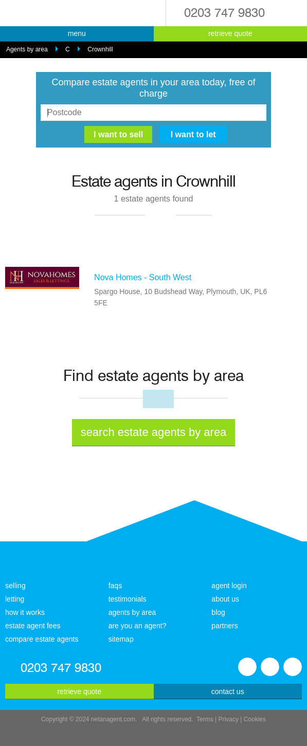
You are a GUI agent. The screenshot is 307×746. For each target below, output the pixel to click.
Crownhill (100, 49)
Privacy (229, 719)
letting (14, 599)
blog (218, 612)
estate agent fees (32, 626)
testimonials (128, 599)
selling (15, 585)
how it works (25, 612)
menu (77, 33)
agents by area (132, 612)
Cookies (255, 719)
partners (224, 626)
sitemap (121, 639)
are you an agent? (138, 626)
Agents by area (27, 49)
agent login (229, 585)
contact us (227, 691)
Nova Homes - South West (142, 277)
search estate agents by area (154, 432)
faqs (115, 585)
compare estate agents (41, 639)
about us (225, 599)
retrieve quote (230, 33)
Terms (204, 719)
